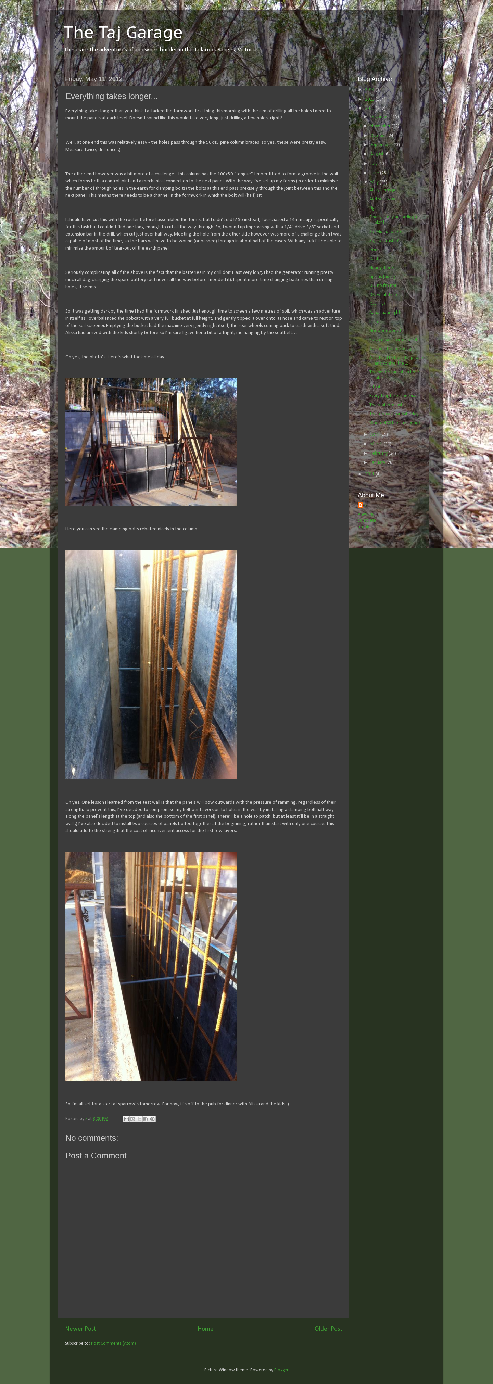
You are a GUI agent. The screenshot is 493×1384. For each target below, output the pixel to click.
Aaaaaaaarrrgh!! (385, 312)
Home (206, 1329)
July (374, 164)
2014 (370, 90)
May (375, 182)
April (375, 434)
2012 (370, 108)
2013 (370, 99)
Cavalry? (377, 304)
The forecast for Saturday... (395, 414)
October (378, 136)
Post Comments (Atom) (113, 1343)
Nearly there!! (382, 268)
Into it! (375, 387)
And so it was (382, 199)
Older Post (328, 1329)
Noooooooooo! (385, 331)
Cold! (374, 259)
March (377, 444)
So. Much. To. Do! (385, 232)
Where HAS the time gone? (394, 423)
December (380, 117)
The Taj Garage (123, 31)
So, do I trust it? (384, 241)
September (381, 145)
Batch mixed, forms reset (393, 340)
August (377, 154)
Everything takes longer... (392, 396)
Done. (375, 249)
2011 (370, 474)
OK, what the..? (383, 295)
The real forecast (385, 405)
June (375, 173)
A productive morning (390, 349)
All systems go (383, 190)
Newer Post (80, 1329)
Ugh (373, 208)
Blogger (281, 1370)
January (378, 462)
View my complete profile (367, 521)
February (379, 453)
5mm (374, 322)
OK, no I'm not (382, 285)
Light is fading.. (383, 277)
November (381, 126)
